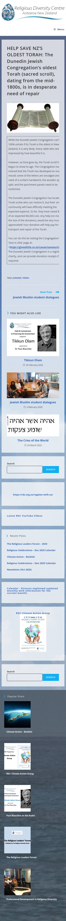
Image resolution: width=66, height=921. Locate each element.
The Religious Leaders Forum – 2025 (27, 543)
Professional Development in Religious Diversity (31, 899)
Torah (25, 278)
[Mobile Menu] (59, 29)
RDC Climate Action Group (33, 613)
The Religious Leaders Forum (21, 857)
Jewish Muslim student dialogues (33, 402)
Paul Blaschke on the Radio (20, 815)
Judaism (17, 278)
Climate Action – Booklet (21, 556)
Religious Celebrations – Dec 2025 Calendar (31, 550)
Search (11, 463)
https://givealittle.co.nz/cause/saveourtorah (37, 247)
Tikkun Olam (33, 360)
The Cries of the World (32, 440)
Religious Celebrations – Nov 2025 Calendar (31, 563)
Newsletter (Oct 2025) (19, 569)
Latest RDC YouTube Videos (24, 515)
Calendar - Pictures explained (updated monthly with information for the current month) (32, 591)
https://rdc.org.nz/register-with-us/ (33, 494)
